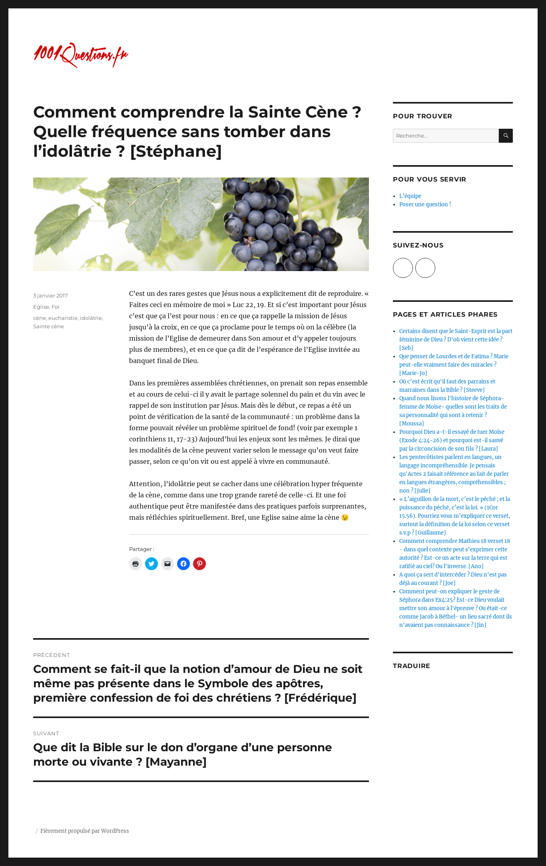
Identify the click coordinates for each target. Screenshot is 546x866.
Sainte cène (48, 326)
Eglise (41, 306)
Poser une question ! (425, 204)
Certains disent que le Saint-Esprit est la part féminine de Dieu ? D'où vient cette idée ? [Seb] (455, 339)
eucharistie (63, 318)
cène (39, 318)
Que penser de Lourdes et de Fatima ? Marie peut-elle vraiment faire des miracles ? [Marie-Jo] (453, 365)
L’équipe (410, 196)
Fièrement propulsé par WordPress (84, 831)
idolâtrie (91, 318)
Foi (56, 306)
